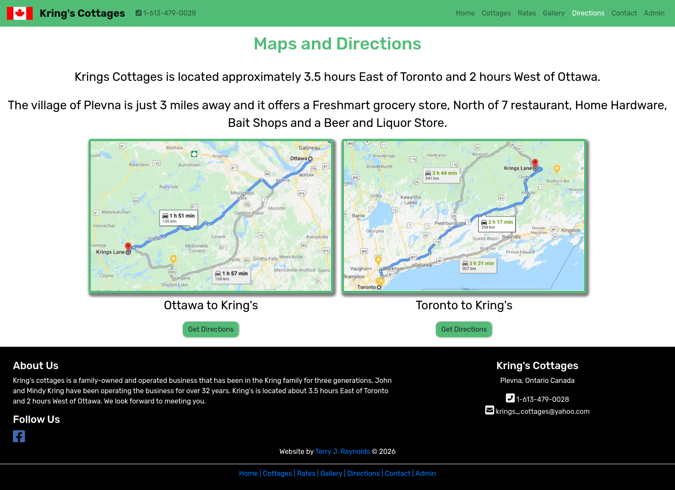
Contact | (398, 473)
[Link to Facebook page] (19, 439)
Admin (425, 473)
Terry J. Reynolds (343, 451)
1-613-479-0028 (166, 13)
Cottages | (278, 473)
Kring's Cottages (82, 13)
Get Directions (211, 329)
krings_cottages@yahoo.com (537, 411)
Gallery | (333, 473)
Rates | (307, 473)
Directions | (364, 473)
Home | (250, 473)
